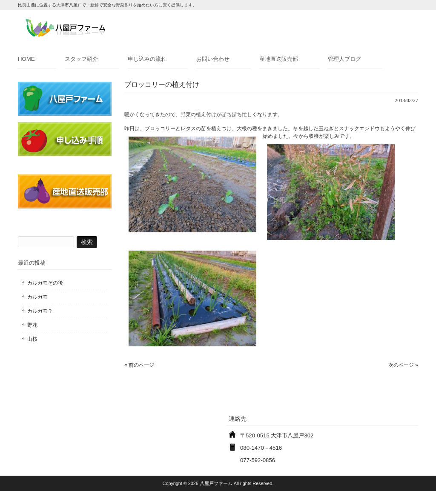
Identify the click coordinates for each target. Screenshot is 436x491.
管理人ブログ (344, 59)
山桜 (32, 339)
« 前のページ (139, 365)
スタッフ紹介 (81, 59)
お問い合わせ (212, 59)
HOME (26, 59)
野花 (32, 325)
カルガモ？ (40, 311)
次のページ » (403, 365)
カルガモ (37, 297)
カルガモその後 (45, 283)
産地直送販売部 (278, 59)
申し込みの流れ (147, 59)
